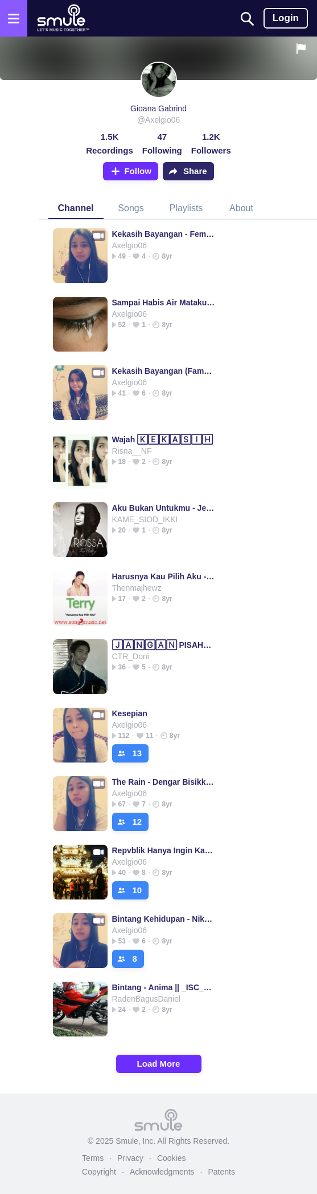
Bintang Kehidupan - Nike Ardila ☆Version (164, 918)
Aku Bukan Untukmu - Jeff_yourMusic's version (164, 508)
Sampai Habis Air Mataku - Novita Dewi (164, 302)
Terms (93, 1158)
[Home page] (62, 18)
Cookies (171, 1158)
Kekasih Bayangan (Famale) (164, 371)
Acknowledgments (162, 1171)
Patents (221, 1171)
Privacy (130, 1158)
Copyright (99, 1171)
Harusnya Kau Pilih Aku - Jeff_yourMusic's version (164, 576)
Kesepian (129, 713)
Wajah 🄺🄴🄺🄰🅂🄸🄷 (162, 439)
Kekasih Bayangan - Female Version (164, 234)
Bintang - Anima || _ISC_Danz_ (164, 987)
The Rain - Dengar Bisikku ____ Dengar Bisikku (164, 781)
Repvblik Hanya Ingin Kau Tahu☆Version (164, 850)
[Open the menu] (13, 18)
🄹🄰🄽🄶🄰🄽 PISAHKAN (164, 645)
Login (286, 18)
